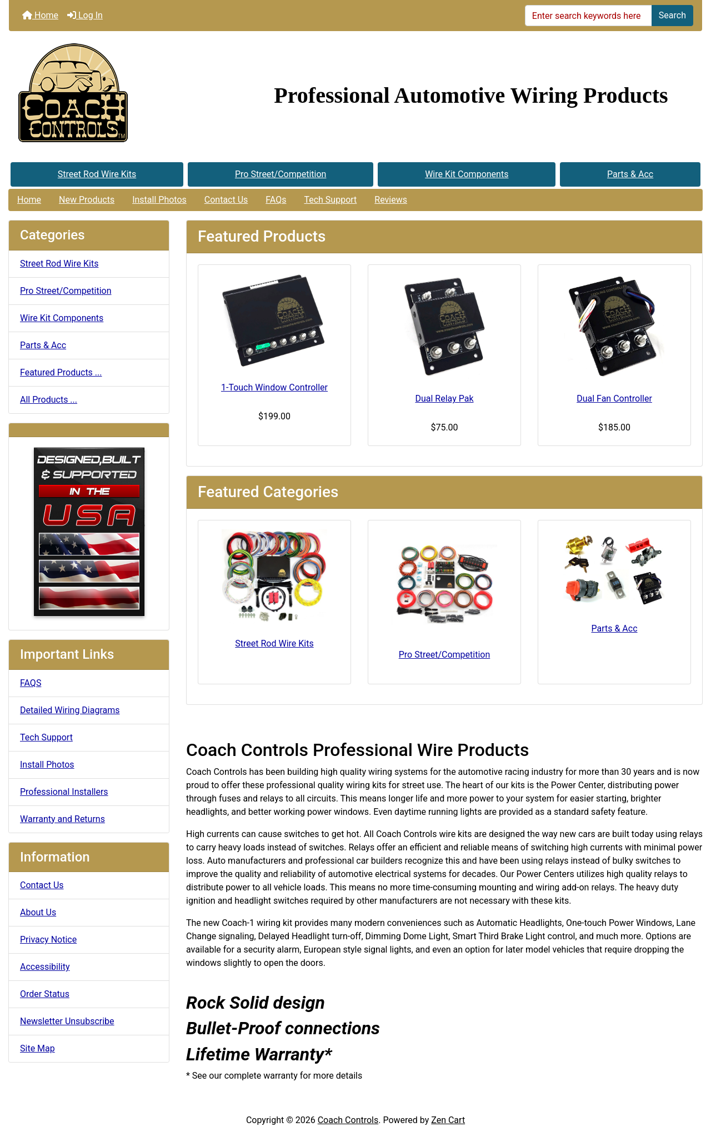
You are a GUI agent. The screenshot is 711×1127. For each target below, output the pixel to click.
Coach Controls (348, 1120)
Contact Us (226, 199)
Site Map (37, 1048)
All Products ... (48, 399)
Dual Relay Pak (444, 398)
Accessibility (45, 966)
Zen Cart (448, 1120)
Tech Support (330, 199)
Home (40, 15)
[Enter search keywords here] (588, 15)
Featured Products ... (61, 372)
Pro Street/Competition (281, 174)
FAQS (30, 683)
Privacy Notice (48, 939)
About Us (38, 912)
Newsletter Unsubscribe (67, 1021)
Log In (85, 15)
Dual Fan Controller (614, 398)
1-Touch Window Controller (274, 387)
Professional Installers (64, 792)
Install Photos (159, 199)
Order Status (44, 994)
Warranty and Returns (62, 819)
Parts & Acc (630, 174)
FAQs (276, 199)
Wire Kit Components (466, 174)
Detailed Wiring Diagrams (70, 710)
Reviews (390, 199)
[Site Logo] (124, 95)
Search (672, 15)
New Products (86, 199)
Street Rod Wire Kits (97, 174)
